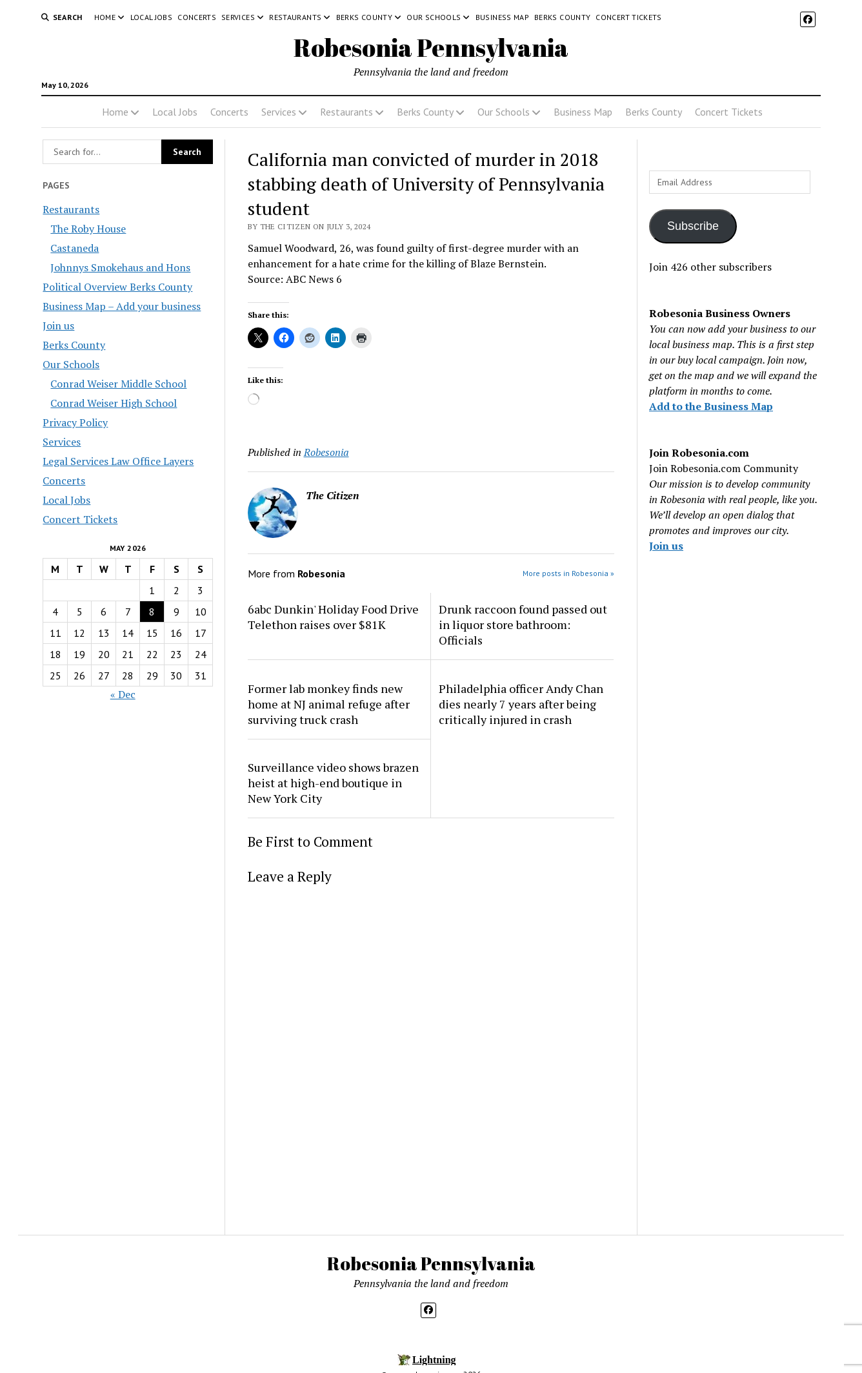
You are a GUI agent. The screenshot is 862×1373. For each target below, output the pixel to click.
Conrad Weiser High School (113, 403)
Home (104, 17)
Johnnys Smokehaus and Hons (120, 267)
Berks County (364, 17)
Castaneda (74, 248)
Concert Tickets (628, 17)
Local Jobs (151, 17)
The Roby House (88, 229)
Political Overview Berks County (117, 287)
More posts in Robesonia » (568, 573)
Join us (58, 325)
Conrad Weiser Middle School (118, 384)
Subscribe (693, 226)
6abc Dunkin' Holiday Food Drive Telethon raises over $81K (333, 616)
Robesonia (326, 452)
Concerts (196, 17)
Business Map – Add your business (122, 306)
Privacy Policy (75, 422)
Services (238, 17)
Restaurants (295, 17)
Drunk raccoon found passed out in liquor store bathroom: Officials (523, 624)
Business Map (502, 17)
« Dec (122, 694)
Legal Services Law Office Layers (118, 461)
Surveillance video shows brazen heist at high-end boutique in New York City (333, 782)
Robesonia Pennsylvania (431, 47)
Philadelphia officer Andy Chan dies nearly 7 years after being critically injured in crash (521, 704)
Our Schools (433, 17)
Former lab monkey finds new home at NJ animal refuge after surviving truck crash (329, 704)
